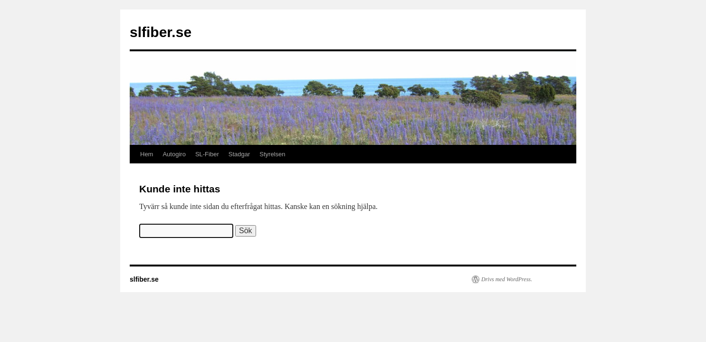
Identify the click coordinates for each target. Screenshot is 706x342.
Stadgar (239, 154)
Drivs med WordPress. (506, 279)
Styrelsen (272, 154)
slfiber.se (160, 32)
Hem (146, 154)
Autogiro (173, 154)
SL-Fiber (207, 154)
